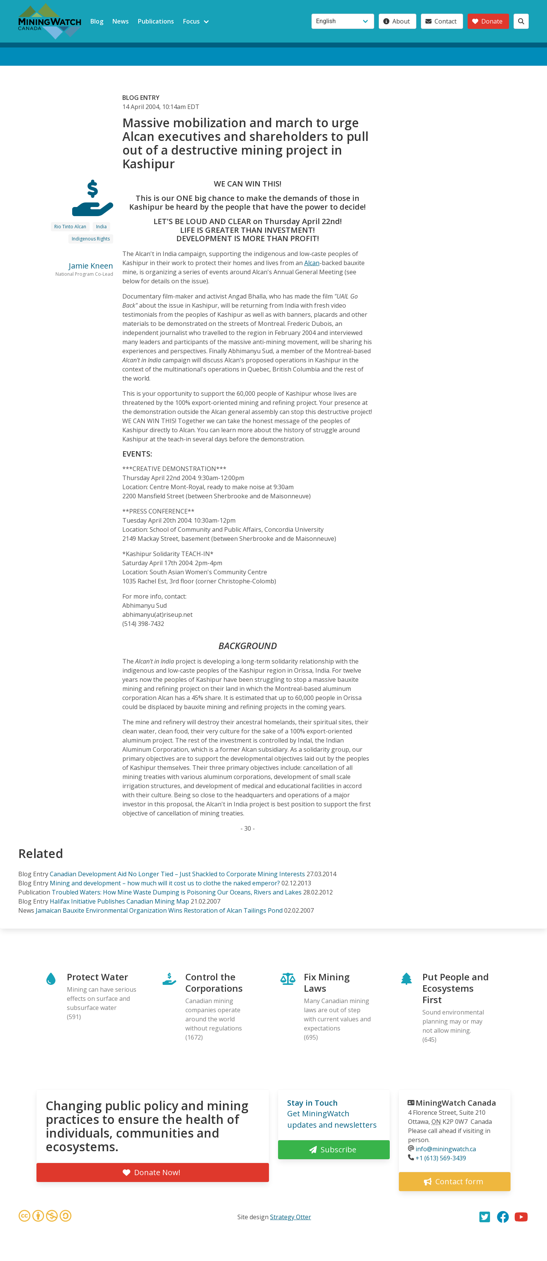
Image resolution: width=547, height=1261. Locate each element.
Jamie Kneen (91, 266)
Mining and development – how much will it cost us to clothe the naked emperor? (165, 883)
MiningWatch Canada (456, 1103)
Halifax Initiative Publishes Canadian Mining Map (119, 901)
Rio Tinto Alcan (70, 226)
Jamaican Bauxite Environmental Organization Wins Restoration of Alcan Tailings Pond (159, 910)
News (120, 21)
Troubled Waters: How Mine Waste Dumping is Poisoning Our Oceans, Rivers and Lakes (177, 892)
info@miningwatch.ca (446, 1149)
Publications (156, 21)
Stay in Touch (312, 1103)
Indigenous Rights (91, 238)
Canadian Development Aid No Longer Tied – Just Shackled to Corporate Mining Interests (177, 874)
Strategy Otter (290, 1217)
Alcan (311, 263)
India (101, 226)
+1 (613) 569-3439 (441, 1158)
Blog (96, 21)
